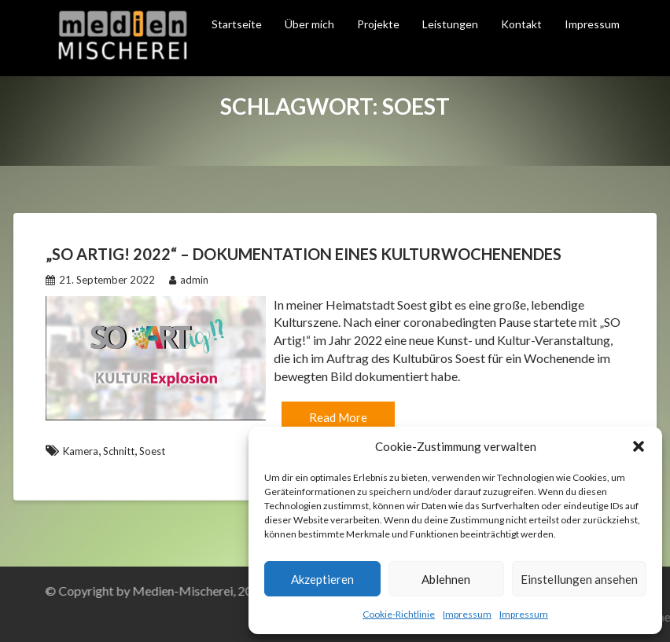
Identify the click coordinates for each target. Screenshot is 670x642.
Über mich (309, 24)
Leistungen (450, 24)
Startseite (237, 24)
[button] (638, 446)
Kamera (80, 451)
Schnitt (118, 451)
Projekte (378, 24)
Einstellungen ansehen (579, 579)
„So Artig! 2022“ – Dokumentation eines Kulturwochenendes (303, 253)
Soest (152, 451)
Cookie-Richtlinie (399, 614)
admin (188, 279)
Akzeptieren (322, 579)
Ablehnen (446, 579)
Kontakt (521, 24)
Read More (338, 417)
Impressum (467, 614)
